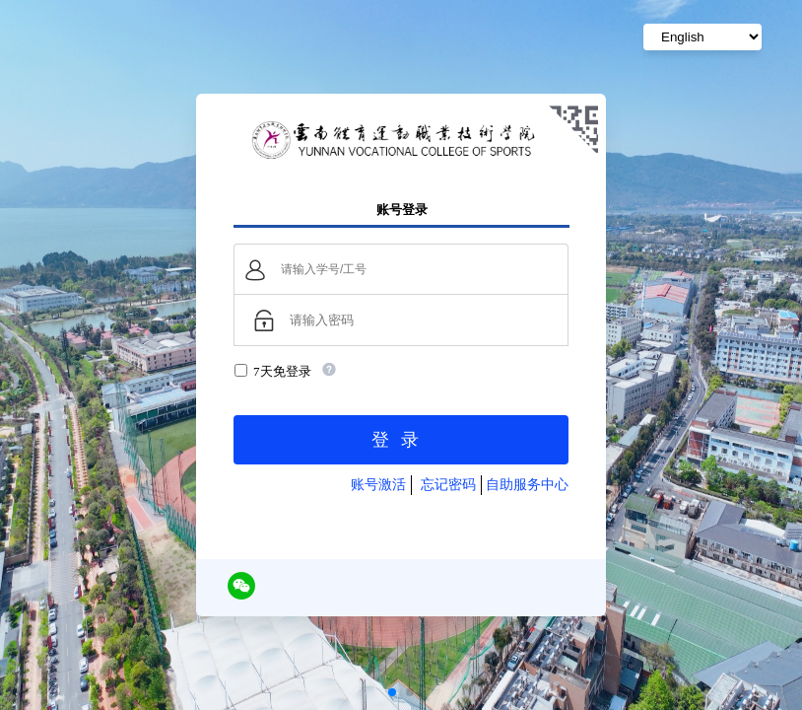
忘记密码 (448, 484)
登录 (401, 440)
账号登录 (402, 209)
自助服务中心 (527, 484)
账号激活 (378, 484)
